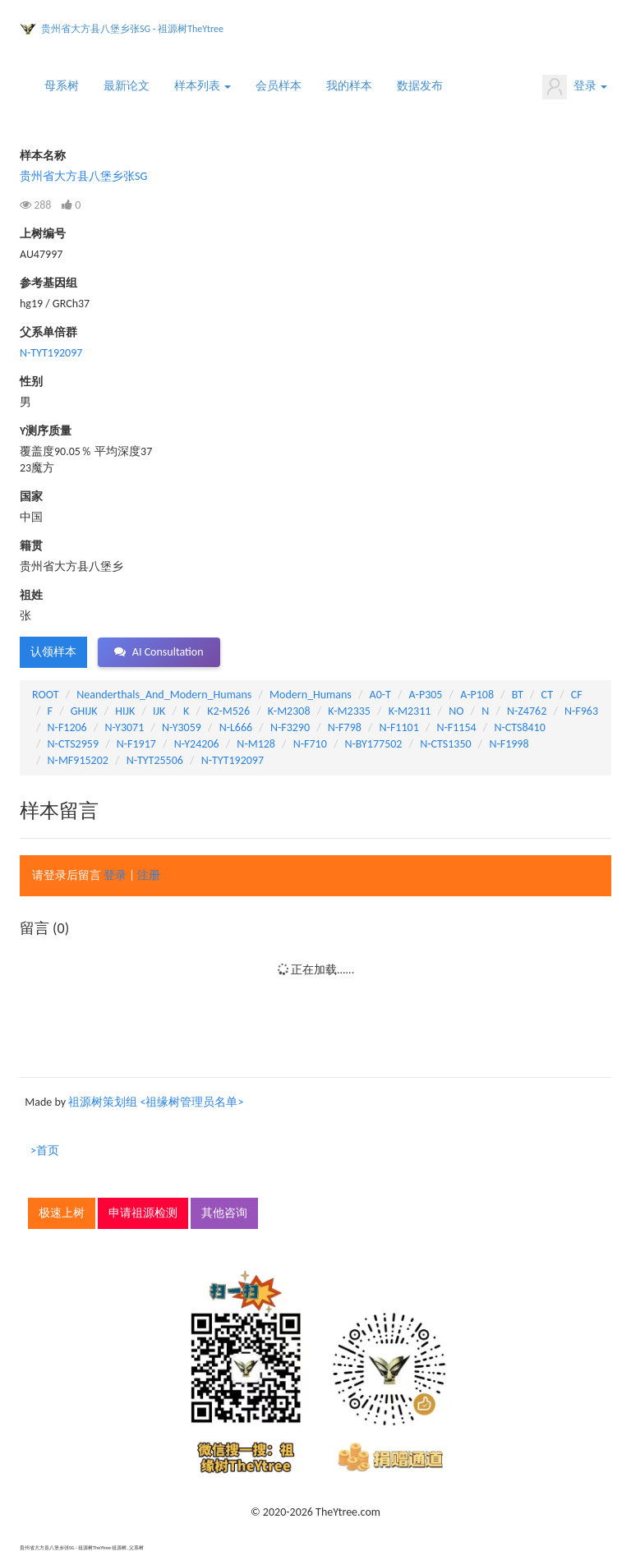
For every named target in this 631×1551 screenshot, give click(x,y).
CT (547, 695)
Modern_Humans (310, 695)
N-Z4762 (526, 711)
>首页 (44, 1150)
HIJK (125, 711)
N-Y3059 (181, 727)
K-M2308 (289, 711)
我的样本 (349, 86)
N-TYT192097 (51, 353)
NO (456, 711)
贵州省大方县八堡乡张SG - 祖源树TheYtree (132, 29)
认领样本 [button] (53, 652)
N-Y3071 (124, 727)
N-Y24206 (196, 744)
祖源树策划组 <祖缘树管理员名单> (155, 1102)
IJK (159, 711)
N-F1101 (399, 727)
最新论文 (127, 86)
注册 (148, 875)
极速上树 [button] (62, 1213)
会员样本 (279, 86)
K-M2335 (349, 711)
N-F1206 (67, 727)
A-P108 (477, 695)
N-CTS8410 (519, 727)
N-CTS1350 (445, 744)
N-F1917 (136, 744)
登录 (574, 87)
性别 (31, 382)
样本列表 (202, 86)
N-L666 (236, 727)
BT (517, 695)
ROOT (45, 695)
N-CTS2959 (73, 744)
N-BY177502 (373, 744)
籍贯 (31, 546)
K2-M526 (228, 711)
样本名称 (43, 156)
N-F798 (345, 727)
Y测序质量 (45, 431)
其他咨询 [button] (224, 1213)
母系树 (61, 86)
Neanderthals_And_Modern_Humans (163, 695)
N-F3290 (290, 727)
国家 (31, 497)
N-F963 (581, 711)
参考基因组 (48, 283)
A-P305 (426, 695)
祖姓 (31, 595)
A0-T (380, 695)
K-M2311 (410, 711)
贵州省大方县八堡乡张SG (83, 176)
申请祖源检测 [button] (142, 1213)
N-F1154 (456, 727)
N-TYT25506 (155, 760)
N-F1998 (508, 744)
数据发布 (420, 86)
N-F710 (310, 744)
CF (577, 695)
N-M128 (256, 744)
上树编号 (43, 234)
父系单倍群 (48, 332)
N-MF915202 (78, 760)
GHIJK (84, 711)
